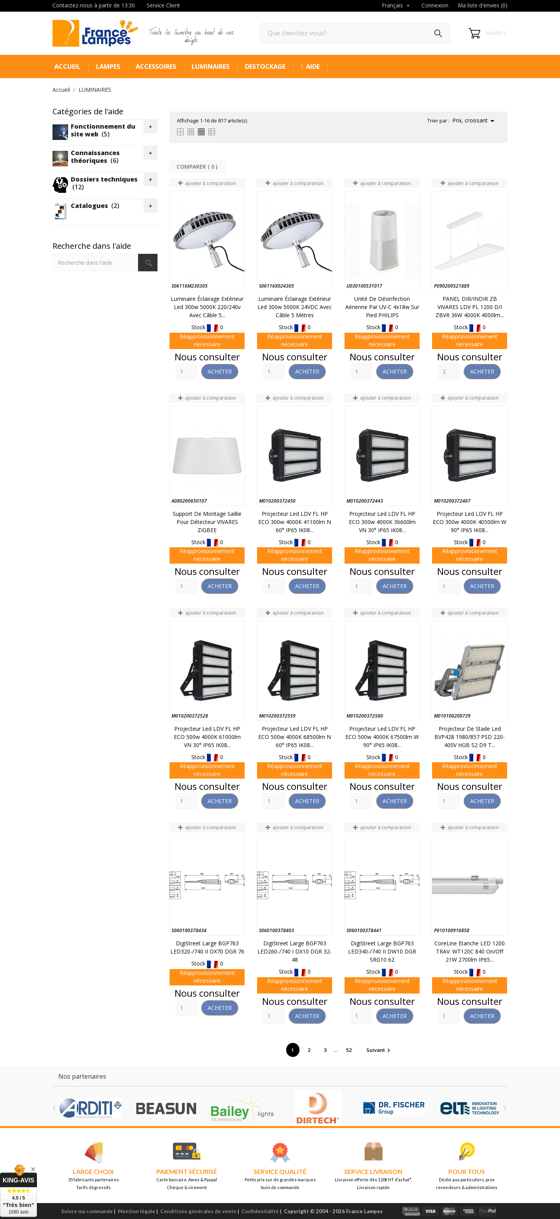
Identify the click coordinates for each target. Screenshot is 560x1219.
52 (349, 1049)
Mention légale (136, 1211)
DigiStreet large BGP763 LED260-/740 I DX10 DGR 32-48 (294, 951)
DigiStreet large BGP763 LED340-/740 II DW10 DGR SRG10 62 (382, 951)
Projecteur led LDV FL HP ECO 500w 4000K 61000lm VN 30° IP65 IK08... (207, 737)
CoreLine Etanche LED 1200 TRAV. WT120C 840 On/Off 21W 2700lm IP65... (469, 951)
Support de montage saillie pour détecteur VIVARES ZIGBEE (207, 522)
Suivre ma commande (87, 1211)
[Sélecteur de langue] (396, 6)
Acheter (220, 371)
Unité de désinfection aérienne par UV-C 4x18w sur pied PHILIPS (382, 307)
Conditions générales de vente (198, 1211)
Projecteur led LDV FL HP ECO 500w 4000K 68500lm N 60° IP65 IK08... (294, 737)
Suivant (379, 1049)
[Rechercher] (355, 33)
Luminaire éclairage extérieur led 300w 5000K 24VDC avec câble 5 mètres (294, 307)
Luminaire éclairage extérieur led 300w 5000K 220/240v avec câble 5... (207, 307)
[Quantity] (186, 371)
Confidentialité (260, 1211)
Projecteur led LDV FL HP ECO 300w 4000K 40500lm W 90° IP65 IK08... (469, 522)
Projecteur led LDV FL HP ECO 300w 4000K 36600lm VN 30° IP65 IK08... (382, 522)
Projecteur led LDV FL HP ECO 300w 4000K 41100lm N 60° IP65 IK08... (294, 522)
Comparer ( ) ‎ (198, 166)
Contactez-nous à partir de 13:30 (93, 5)
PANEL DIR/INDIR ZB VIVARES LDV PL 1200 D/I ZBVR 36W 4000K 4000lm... (470, 307)
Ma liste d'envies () (483, 5)
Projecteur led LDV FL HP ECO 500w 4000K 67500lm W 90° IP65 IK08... (382, 737)
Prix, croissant (474, 121)
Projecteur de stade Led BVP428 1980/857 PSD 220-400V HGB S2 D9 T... (469, 737)
